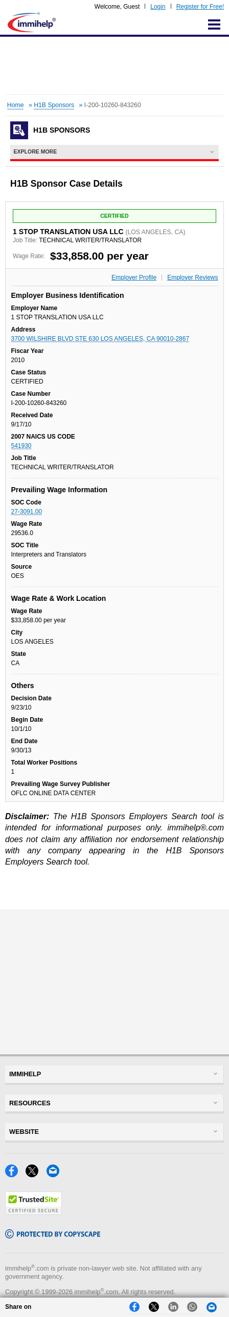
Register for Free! (200, 6)
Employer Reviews (192, 277)
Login (157, 6)
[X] (36, 1174)
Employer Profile (133, 277)
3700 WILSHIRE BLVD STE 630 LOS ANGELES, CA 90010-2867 (100, 338)
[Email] (56, 1174)
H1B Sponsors (54, 105)
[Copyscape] (52, 1235)
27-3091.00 (26, 511)
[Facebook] (15, 1174)
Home (15, 105)
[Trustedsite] (33, 1212)
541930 (21, 445)
